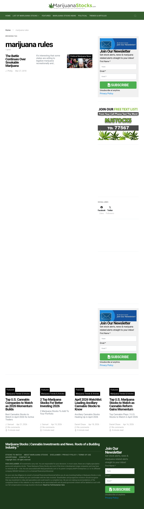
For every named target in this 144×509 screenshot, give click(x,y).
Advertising (11, 457)
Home (8, 16)
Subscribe (118, 85)
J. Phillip (9, 71)
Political (82, 16)
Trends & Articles (98, 16)
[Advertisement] (118, 172)
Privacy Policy (106, 93)
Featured (46, 16)
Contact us (24, 457)
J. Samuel (9, 424)
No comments (14, 427)
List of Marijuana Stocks (25, 16)
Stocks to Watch (13, 455)
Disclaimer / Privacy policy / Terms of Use (70, 455)
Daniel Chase (80, 424)
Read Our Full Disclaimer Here (54, 485)
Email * (103, 71)
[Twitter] (110, 210)
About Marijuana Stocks (36, 455)
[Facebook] (101, 210)
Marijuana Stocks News (64, 16)
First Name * (105, 61)
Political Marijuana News (80, 56)
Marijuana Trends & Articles (18, 394)
